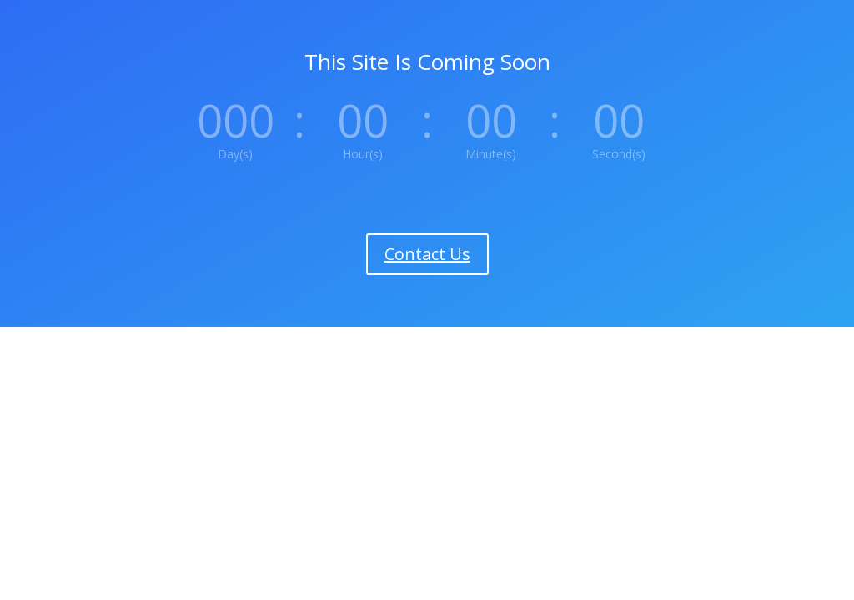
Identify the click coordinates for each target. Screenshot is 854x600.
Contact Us (427, 253)
